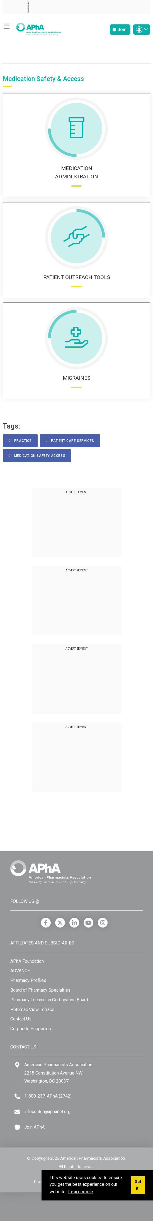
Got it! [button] (138, 1185)
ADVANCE (20, 970)
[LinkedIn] (74, 923)
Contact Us (20, 1019)
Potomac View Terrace (32, 1009)
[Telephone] (17, 1096)
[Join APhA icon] (17, 1127)
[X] (60, 923)
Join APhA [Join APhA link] (34, 1127)
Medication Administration (76, 172)
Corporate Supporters (31, 1028)
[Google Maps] (17, 1065)
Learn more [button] (80, 1191)
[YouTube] (88, 923)
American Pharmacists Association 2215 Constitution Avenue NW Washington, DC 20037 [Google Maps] (58, 1073)
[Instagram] (103, 923)
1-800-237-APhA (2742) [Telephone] (48, 1096)
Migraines (76, 378)
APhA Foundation (27, 961)
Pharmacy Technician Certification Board (49, 999)
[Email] (17, 1111)
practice (20, 441)
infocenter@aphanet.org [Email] (47, 1111)
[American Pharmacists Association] (32, 27)
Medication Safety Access (37, 456)
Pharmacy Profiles (28, 980)
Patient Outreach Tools (76, 277)
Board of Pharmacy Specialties (40, 990)
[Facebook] (46, 923)
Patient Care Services (70, 441)
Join (119, 29)
